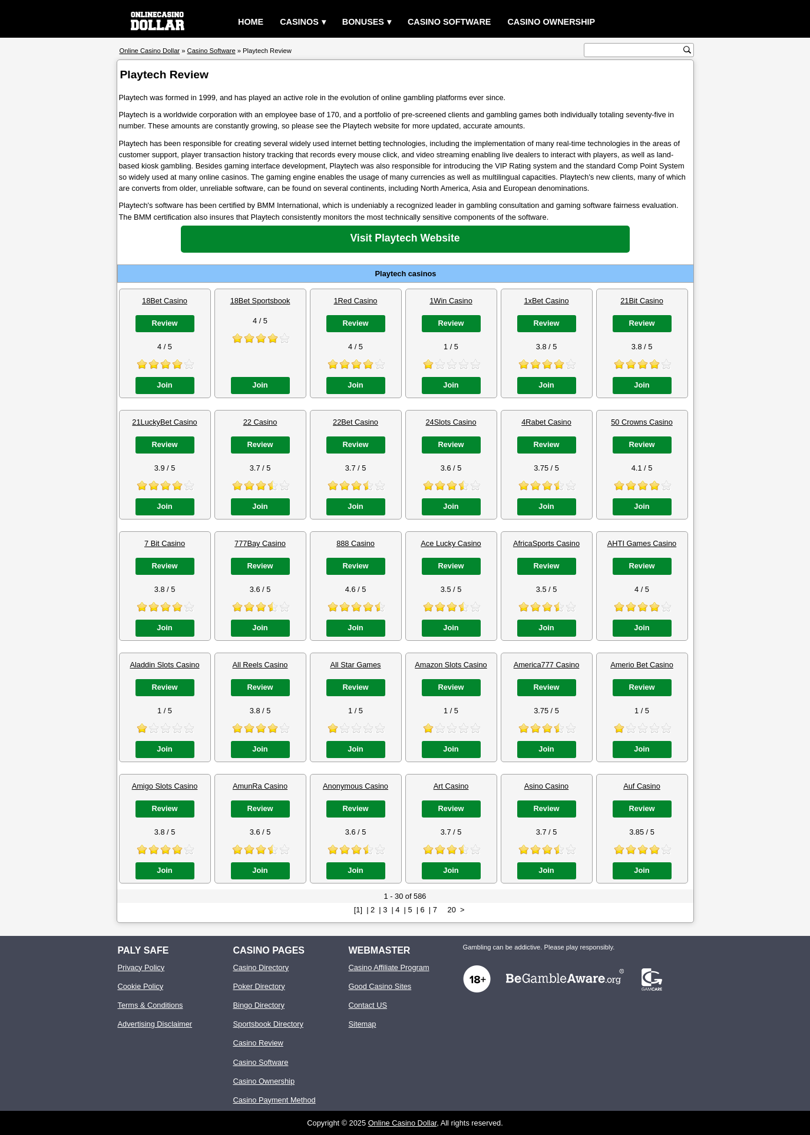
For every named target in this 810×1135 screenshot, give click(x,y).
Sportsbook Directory (268, 1024)
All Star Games (355, 664)
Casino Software (449, 22)
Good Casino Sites (380, 986)
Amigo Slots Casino (165, 786)
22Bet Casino (355, 422)
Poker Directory (259, 986)
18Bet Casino (164, 300)
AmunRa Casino (260, 786)
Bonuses (363, 22)
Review (164, 323)
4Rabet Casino (546, 422)
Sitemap (362, 1024)
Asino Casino (546, 786)
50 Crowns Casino (642, 422)
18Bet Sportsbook (260, 300)
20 (452, 909)
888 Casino (355, 543)
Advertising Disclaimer (155, 1024)
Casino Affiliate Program (389, 967)
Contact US (368, 1005)
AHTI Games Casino (641, 543)
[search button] (687, 50)
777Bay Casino (260, 543)
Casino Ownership (551, 22)
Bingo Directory (259, 1005)
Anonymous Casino (355, 786)
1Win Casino (450, 300)
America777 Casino (547, 664)
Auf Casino (641, 786)
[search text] (635, 50)
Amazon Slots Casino (451, 664)
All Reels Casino (260, 664)
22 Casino (260, 422)
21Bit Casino (641, 300)
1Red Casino (356, 300)
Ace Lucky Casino (451, 543)
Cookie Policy (141, 986)
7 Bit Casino (164, 543)
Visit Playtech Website (404, 238)
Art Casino (451, 786)
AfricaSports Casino (546, 543)
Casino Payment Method (274, 1100)
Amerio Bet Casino (641, 664)
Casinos (299, 22)
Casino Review (258, 1042)
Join (164, 384)
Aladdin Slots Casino (164, 664)
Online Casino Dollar (402, 1123)
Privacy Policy (141, 967)
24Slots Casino (450, 422)
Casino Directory (261, 967)
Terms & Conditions (150, 1005)
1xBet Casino (546, 300)
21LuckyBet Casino (164, 422)
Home (250, 22)
